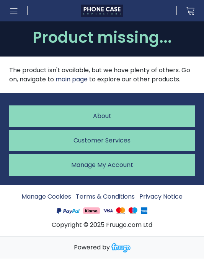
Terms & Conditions (105, 196)
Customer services (102, 140)
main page (71, 79)
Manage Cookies (46, 196)
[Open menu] (14, 10)
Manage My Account (102, 164)
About (102, 116)
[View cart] (190, 10)
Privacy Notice (161, 196)
